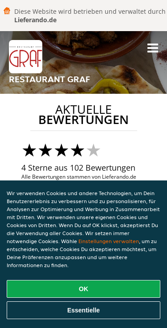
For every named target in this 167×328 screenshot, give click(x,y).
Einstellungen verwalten (108, 241)
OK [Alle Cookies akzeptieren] (83, 288)
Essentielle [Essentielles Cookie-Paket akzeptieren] (83, 310)
